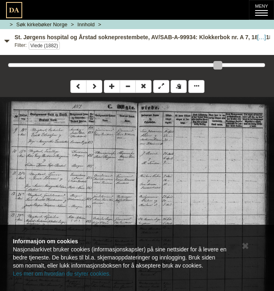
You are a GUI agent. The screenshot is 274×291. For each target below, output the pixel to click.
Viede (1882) (44, 45)
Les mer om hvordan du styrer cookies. (62, 273)
